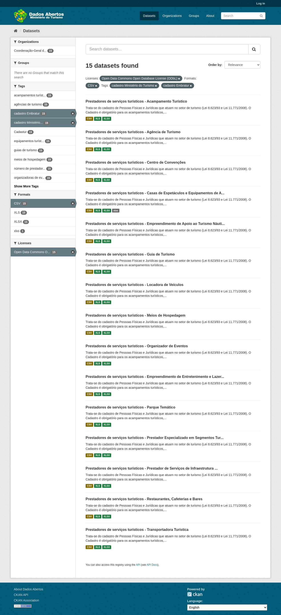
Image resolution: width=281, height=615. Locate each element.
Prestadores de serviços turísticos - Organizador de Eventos (137, 346)
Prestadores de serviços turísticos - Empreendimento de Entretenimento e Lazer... (155, 377)
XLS (97, 118)
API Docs (152, 564)
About (210, 16)
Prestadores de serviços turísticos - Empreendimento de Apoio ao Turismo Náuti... (155, 224)
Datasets (149, 16)
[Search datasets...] (167, 49)
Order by (214, 65)
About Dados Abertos (28, 589)
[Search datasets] (243, 15)
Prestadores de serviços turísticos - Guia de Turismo (130, 254)
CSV (89, 118)
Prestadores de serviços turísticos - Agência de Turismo (133, 132)
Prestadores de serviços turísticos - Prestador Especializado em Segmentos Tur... (154, 438)
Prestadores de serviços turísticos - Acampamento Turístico (136, 101)
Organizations (172, 16)
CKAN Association (26, 600)
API (138, 564)
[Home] (16, 31)
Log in (260, 3)
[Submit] (261, 15)
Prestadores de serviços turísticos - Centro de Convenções (136, 162)
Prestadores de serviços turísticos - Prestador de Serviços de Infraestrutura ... (152, 468)
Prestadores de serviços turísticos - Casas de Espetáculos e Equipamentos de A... (155, 193)
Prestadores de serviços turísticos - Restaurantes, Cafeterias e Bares (144, 499)
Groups (194, 16)
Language (194, 601)
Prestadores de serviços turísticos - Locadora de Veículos (134, 285)
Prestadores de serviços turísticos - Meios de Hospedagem (135, 315)
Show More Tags (26, 186)
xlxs (115, 210)
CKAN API (21, 595)
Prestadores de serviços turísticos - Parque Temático (130, 407)
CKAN (194, 594)
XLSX (107, 118)
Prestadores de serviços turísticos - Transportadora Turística (137, 530)
